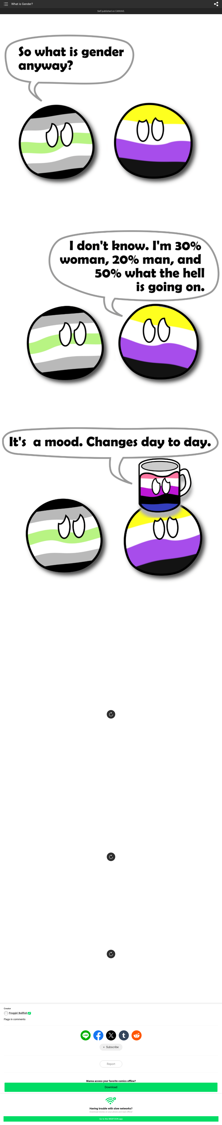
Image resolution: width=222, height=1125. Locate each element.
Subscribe (112, 1047)
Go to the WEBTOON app (111, 1119)
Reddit (137, 1035)
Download (111, 1087)
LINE (86, 1035)
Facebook (98, 1035)
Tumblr (124, 1035)
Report (111, 1064)
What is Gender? (22, 4)
